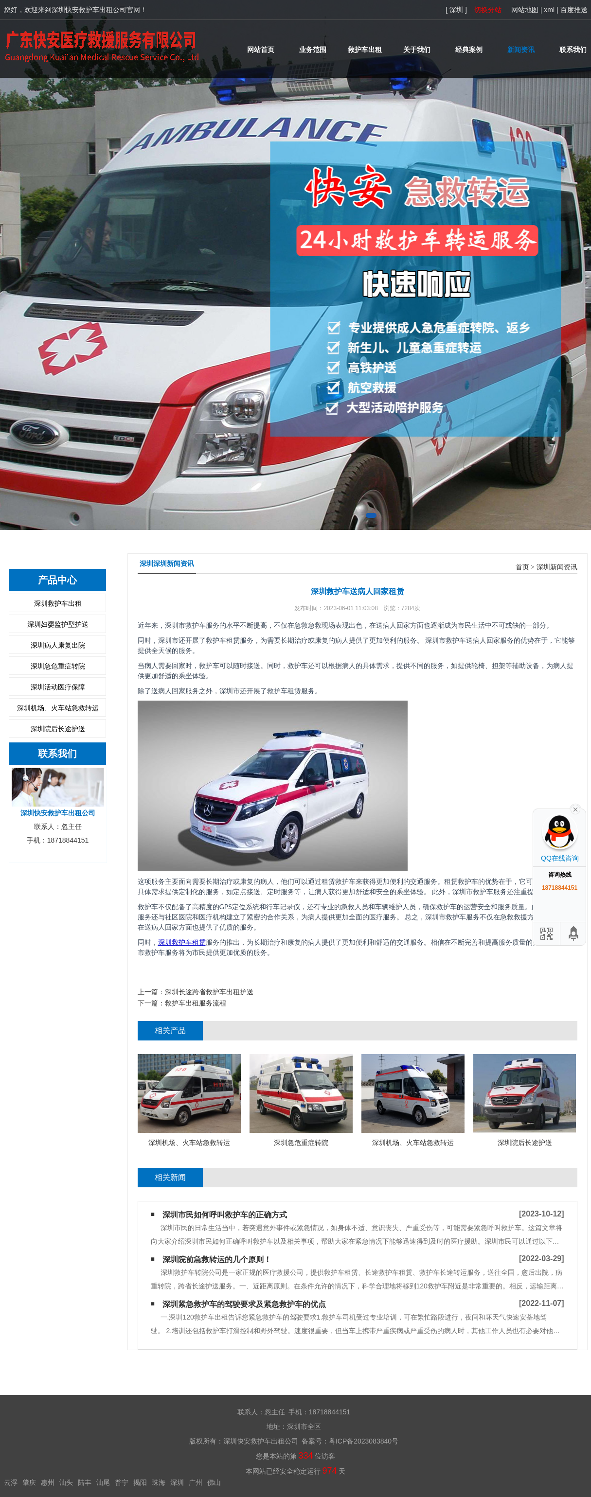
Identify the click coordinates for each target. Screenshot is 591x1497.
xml (549, 10)
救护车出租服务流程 (195, 1003)
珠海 (158, 1482)
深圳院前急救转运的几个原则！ (216, 1259)
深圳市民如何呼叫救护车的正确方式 (224, 1215)
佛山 (214, 1482)
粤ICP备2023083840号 (363, 1441)
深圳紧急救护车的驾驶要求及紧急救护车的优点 (244, 1304)
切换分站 (487, 10)
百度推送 (574, 10)
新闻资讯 (521, 49)
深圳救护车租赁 (182, 942)
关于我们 (416, 49)
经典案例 (469, 49)
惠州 (47, 1482)
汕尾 (103, 1482)
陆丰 (84, 1482)
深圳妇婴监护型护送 (58, 624)
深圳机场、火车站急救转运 (58, 708)
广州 (195, 1482)
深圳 (177, 1482)
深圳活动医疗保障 (58, 687)
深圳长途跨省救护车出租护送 (209, 992)
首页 (522, 567)
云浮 (11, 1482)
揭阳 (140, 1482)
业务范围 (312, 49)
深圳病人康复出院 (58, 645)
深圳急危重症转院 (58, 666)
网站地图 (524, 10)
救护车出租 (365, 49)
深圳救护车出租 (58, 603)
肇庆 (29, 1482)
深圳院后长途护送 (58, 729)
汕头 (66, 1482)
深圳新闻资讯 (557, 567)
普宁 (121, 1482)
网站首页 (260, 49)
